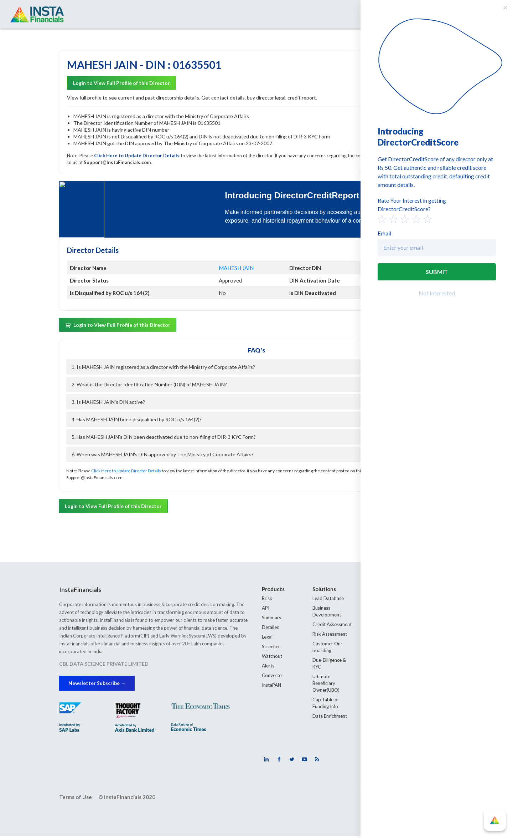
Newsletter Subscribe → (101, 684)
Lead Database (328, 599)
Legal (267, 637)
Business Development (326, 612)
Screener (271, 647)
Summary (271, 618)
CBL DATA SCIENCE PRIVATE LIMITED (104, 664)
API (265, 608)
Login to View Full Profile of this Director (121, 84)
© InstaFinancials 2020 (126, 799)
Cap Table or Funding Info (325, 703)
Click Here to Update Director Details (137, 156)
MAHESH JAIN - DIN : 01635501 (144, 65)
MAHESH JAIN (236, 268)
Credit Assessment (332, 625)
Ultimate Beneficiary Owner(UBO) (326, 684)
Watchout (272, 657)
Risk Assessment (329, 635)
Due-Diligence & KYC (329, 664)
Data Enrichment (329, 717)
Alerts (268, 666)
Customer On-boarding (327, 647)
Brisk (267, 599)
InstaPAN (271, 686)
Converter (272, 676)
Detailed (271, 628)
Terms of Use (75, 799)
